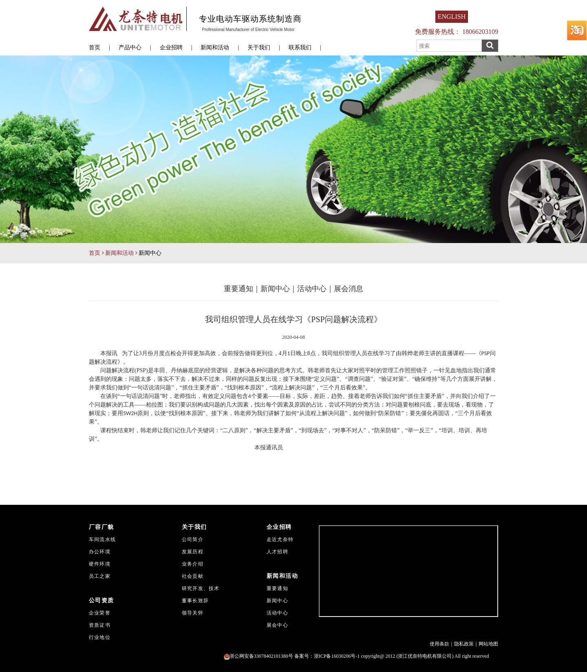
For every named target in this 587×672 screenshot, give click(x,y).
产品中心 (130, 47)
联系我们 (300, 47)
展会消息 (348, 289)
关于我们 (258, 47)
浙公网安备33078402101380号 (258, 656)
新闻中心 (275, 289)
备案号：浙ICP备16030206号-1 (327, 656)
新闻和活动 (215, 47)
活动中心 (312, 289)
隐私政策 (464, 644)
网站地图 (488, 644)
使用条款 (439, 644)
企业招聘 (171, 47)
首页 (94, 47)
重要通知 (238, 289)
